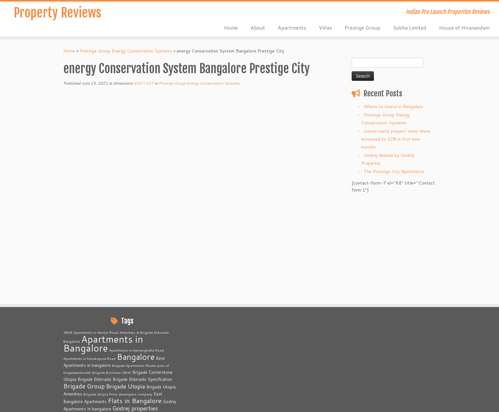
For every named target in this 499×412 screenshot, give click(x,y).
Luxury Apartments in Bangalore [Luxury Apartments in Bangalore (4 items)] (146, 311)
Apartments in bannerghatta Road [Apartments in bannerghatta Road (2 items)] (136, 246)
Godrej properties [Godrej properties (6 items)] (135, 304)
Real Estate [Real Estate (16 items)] (143, 369)
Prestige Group (362, 27)
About (257, 27)
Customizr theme (302, 402)
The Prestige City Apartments (394, 171)
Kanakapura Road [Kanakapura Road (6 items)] (86, 311)
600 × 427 (143, 83)
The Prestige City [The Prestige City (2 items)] (129, 378)
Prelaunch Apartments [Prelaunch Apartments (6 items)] (92, 326)
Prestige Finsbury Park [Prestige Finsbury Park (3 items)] (117, 341)
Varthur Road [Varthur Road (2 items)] (100, 385)
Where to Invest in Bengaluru (393, 106)
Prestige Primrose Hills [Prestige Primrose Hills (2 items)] (99, 362)
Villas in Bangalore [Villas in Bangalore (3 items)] (130, 385)
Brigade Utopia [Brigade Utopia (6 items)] (125, 282)
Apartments (292, 27)
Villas (325, 27)
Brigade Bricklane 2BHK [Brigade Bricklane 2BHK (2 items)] (111, 268)
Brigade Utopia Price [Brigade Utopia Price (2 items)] (100, 290)
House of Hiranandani (464, 27)
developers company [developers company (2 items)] (135, 290)
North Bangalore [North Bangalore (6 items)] (85, 319)
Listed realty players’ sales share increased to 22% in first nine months (395, 139)
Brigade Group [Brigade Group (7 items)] (84, 282)
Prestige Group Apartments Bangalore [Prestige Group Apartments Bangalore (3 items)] (118, 355)
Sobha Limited (409, 27)
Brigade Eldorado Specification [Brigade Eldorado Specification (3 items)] (142, 275)
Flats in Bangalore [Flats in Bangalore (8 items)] (135, 296)
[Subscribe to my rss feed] (67, 402)
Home (231, 27)
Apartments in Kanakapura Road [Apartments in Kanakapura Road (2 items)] (89, 254)
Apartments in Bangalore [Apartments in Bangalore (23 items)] (103, 239)
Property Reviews (57, 12)
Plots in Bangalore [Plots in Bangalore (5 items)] (132, 319)
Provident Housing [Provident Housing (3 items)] (102, 371)
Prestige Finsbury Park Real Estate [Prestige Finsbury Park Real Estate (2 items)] (114, 348)
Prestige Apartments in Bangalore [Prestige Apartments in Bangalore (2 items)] (113, 334)
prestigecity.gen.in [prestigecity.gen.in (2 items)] (78, 341)
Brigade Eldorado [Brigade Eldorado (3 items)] (94, 275)
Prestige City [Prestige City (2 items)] (152, 334)
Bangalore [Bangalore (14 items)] (136, 252)
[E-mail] (76, 402)
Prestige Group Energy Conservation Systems (126, 51)
